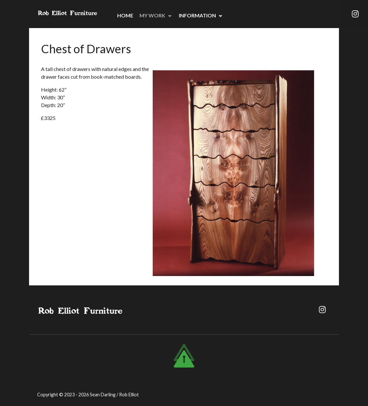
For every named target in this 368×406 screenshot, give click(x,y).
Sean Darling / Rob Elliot (114, 394)
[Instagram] (355, 14)
